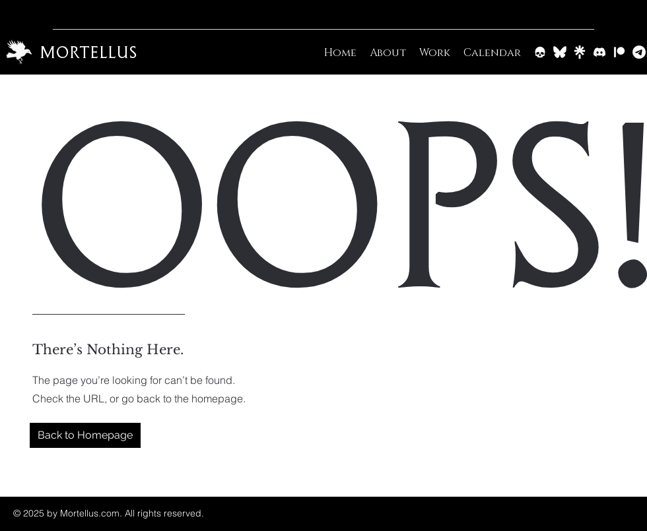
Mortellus (88, 52)
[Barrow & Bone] (540, 52)
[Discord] (599, 52)
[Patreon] (619, 52)
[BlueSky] (559, 52)
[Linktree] (579, 52)
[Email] (639, 52)
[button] (85, 435)
